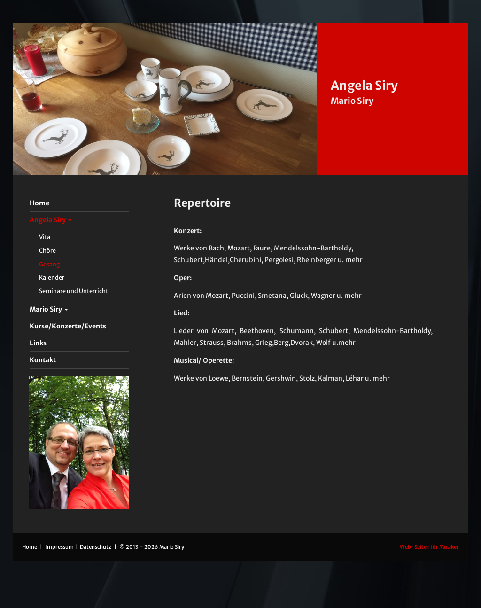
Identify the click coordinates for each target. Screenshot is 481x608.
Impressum (60, 547)
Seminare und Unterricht (73, 291)
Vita (44, 237)
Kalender (51, 277)
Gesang (49, 264)
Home (29, 547)
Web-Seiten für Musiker (429, 547)
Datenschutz (96, 547)
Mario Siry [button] (49, 309)
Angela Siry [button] (51, 220)
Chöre (47, 250)
